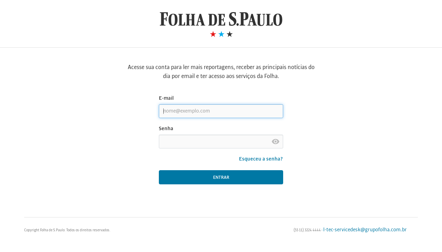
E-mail (166, 98)
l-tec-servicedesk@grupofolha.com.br (365, 230)
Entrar (221, 177)
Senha (166, 129)
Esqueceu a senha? (261, 159)
